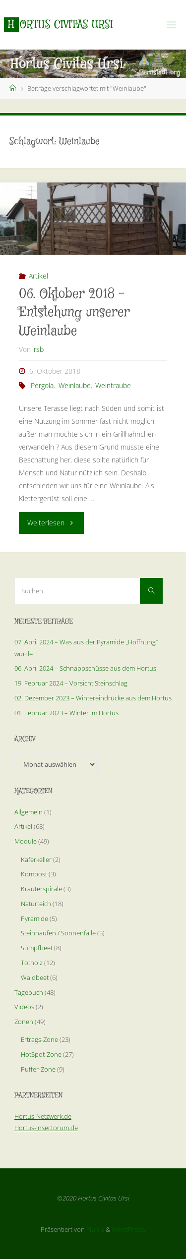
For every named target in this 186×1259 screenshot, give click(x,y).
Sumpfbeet (37, 947)
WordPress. (128, 1229)
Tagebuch (28, 992)
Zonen (23, 1021)
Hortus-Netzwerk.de (42, 1116)
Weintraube (113, 385)
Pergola (42, 385)
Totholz (32, 962)
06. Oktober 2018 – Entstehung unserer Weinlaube (74, 313)
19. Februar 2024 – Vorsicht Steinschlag (70, 683)
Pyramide (34, 918)
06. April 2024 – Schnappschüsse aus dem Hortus (85, 668)
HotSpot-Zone (41, 1054)
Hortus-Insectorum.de (46, 1127)
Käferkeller (36, 859)
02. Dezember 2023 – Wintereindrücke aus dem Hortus (93, 697)
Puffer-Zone (38, 1069)
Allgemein (28, 811)
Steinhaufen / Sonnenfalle (58, 932)
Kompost (34, 873)
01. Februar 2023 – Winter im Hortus (66, 712)
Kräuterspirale (41, 888)
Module (25, 841)
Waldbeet (35, 977)
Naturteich (36, 903)
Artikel (38, 276)
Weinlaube (75, 385)
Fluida (94, 1229)
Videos (24, 1006)
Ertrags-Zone (39, 1039)
